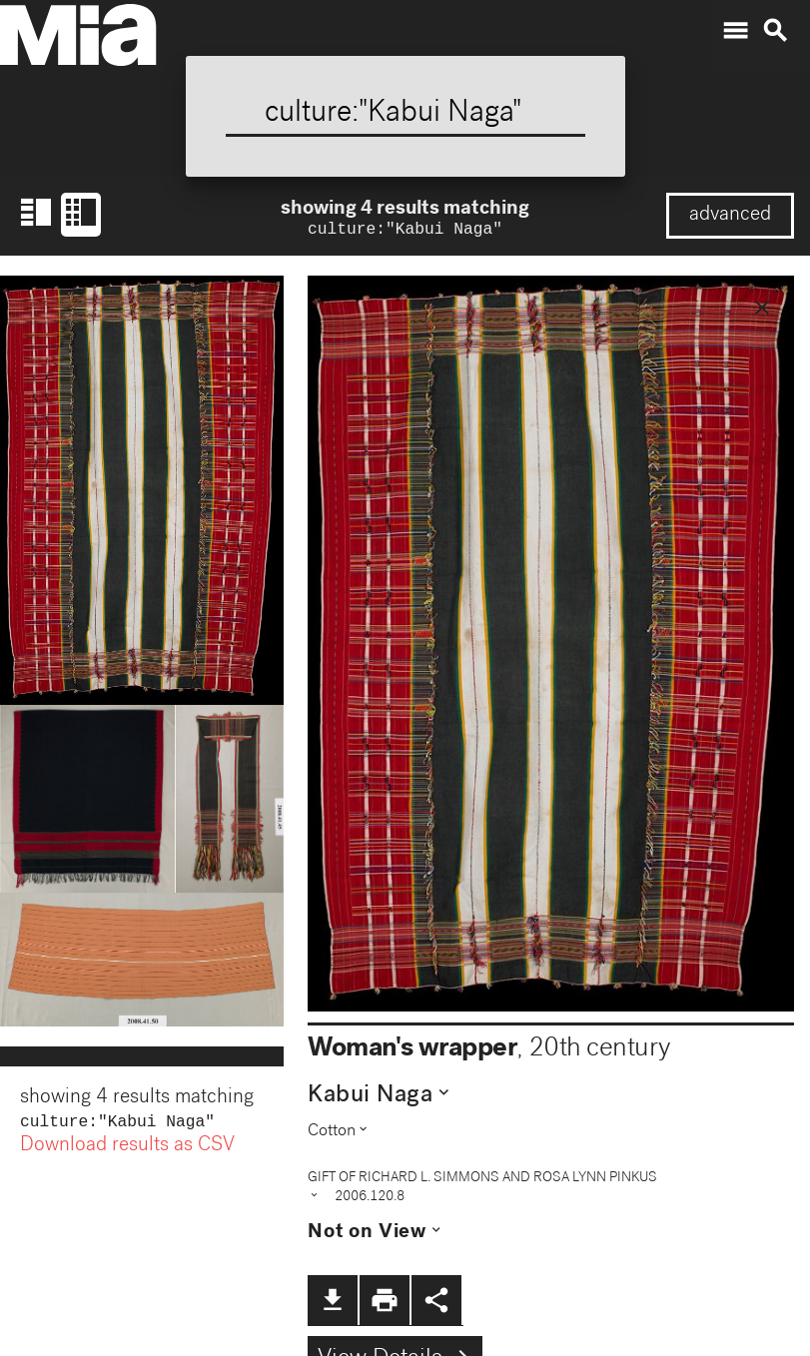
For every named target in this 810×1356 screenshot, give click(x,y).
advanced (730, 216)
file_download (333, 1302)
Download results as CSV (127, 1150)
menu (735, 31)
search (775, 31)
